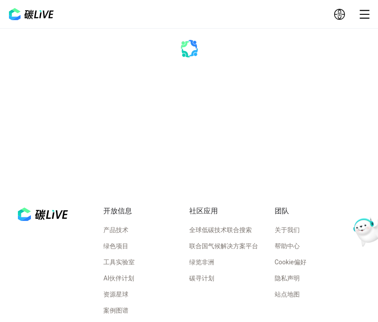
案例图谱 (115, 310)
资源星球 (115, 294)
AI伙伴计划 (118, 278)
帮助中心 (287, 246)
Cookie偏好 (290, 262)
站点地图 (287, 294)
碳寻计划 (201, 278)
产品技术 (115, 229)
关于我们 (287, 229)
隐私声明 (287, 278)
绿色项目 (115, 246)
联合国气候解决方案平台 (223, 246)
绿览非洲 (201, 262)
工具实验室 (119, 262)
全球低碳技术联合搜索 (220, 229)
